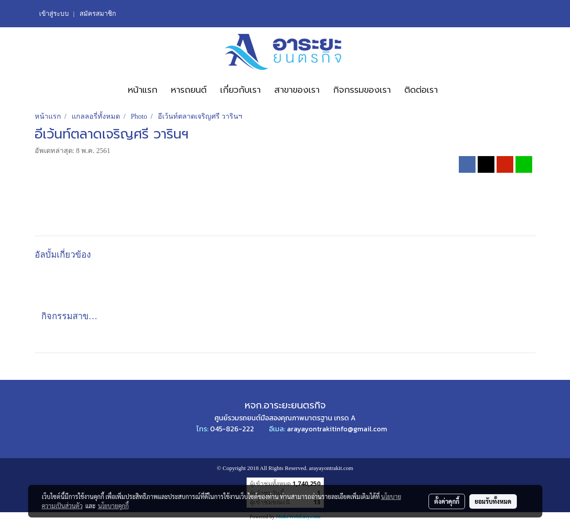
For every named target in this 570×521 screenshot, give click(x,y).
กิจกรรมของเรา (362, 89)
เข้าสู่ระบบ (54, 14)
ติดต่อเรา (421, 89)
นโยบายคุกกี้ (113, 506)
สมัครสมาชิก (98, 14)
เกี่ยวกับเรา (240, 89)
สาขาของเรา (296, 89)
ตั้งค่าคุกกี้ (446, 501)
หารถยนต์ (189, 89)
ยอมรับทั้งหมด (493, 501)
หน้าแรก (142, 89)
